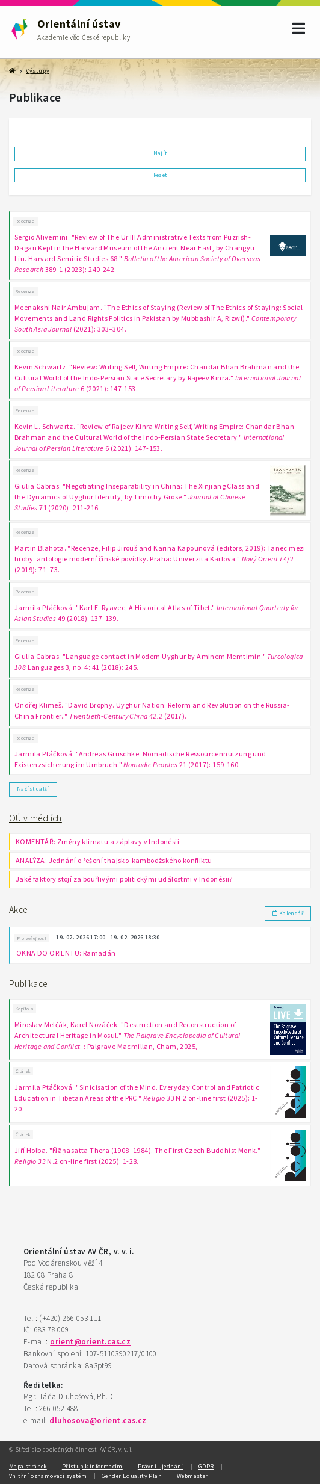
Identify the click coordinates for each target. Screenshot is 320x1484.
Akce (18, 909)
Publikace (28, 983)
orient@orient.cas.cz (90, 1342)
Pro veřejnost (31, 938)
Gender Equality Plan (132, 1476)
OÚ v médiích (35, 818)
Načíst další (33, 789)
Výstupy (37, 71)
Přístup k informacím (92, 1466)
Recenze (25, 221)
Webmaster (192, 1476)
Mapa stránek (28, 1466)
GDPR (206, 1466)
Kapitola (24, 1009)
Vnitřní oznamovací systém (48, 1476)
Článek (23, 1071)
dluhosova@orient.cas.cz (97, 1420)
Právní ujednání (160, 1466)
